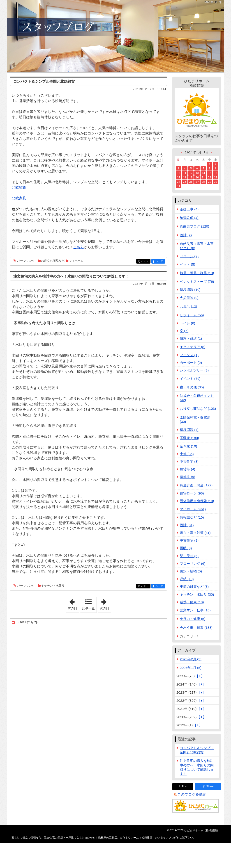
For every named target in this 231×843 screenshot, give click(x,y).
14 (203, 173)
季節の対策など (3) (194, 586)
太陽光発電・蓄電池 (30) (195, 419)
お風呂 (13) (188, 306)
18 (184, 177)
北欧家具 (19, 198)
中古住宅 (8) (189, 461)
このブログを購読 (191, 794)
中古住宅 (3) (189, 540)
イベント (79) (190, 378)
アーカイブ (187, 650)
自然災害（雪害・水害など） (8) (197, 246)
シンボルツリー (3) (194, 370)
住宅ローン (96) (192, 493)
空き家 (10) (188, 446)
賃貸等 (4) (187, 469)
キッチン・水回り (53, 585)
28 (203, 181)
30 (215, 181)
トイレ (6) (187, 323)
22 (209, 177)
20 (197, 177)
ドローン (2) (189, 256)
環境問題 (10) (190, 290)
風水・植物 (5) (191, 571)
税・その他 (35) (192, 387)
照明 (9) (186, 548)
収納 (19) (187, 579)
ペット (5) (187, 264)
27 (197, 181)
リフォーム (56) (192, 315)
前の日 (73, 603)
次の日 (105, 603)
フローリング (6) (192, 563)
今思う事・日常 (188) (196, 627)
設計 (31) (187, 525)
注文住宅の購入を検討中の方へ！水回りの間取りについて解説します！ (71, 276)
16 (215, 173)
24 (178, 181)
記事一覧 (88, 608)
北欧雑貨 (19, 187)
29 (209, 181)
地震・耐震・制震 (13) (197, 273)
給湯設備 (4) (189, 218)
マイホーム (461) (193, 509)
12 (190, 173)
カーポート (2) (191, 363)
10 (178, 173)
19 (190, 177)
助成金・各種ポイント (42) (197, 398)
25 (184, 181)
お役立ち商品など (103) (198, 408)
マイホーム (76, 260)
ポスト (145, 262)
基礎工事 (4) (189, 209)
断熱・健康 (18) (192, 602)
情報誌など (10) (192, 517)
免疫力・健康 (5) (192, 619)
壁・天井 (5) (189, 556)
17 (178, 177)
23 (215, 177)
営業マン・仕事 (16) (195, 610)
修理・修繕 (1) (191, 338)
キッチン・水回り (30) (197, 594)
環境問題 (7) (189, 430)
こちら (78, 247)
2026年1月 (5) (190, 668)
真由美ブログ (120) (194, 226)
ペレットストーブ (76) (197, 281)
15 (209, 173)
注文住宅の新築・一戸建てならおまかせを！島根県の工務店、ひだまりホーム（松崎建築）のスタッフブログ (115, 36)
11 (184, 173)
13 (197, 173)
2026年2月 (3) (190, 659)
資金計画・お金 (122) (196, 485)
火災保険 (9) (189, 298)
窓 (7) (184, 331)
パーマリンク (25, 261)
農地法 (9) (187, 477)
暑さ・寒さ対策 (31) (195, 533)
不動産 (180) (189, 438)
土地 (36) (187, 454)
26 (190, 181)
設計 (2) (186, 235)
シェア (160, 262)
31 (178, 186)
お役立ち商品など (53, 260)
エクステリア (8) (192, 347)
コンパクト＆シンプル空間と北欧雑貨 (44, 81)
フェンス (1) (189, 355)
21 (203, 177)
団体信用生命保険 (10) (197, 501)
